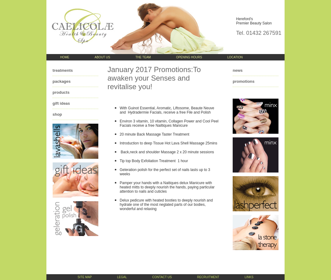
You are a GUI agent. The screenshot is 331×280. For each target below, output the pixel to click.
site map (85, 277)
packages (62, 81)
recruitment (208, 277)
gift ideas (61, 103)
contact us (162, 277)
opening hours (189, 57)
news (238, 70)
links (249, 277)
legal (122, 277)
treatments (63, 70)
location (234, 57)
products (61, 92)
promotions (244, 81)
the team (143, 57)
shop (57, 114)
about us (102, 57)
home (64, 57)
